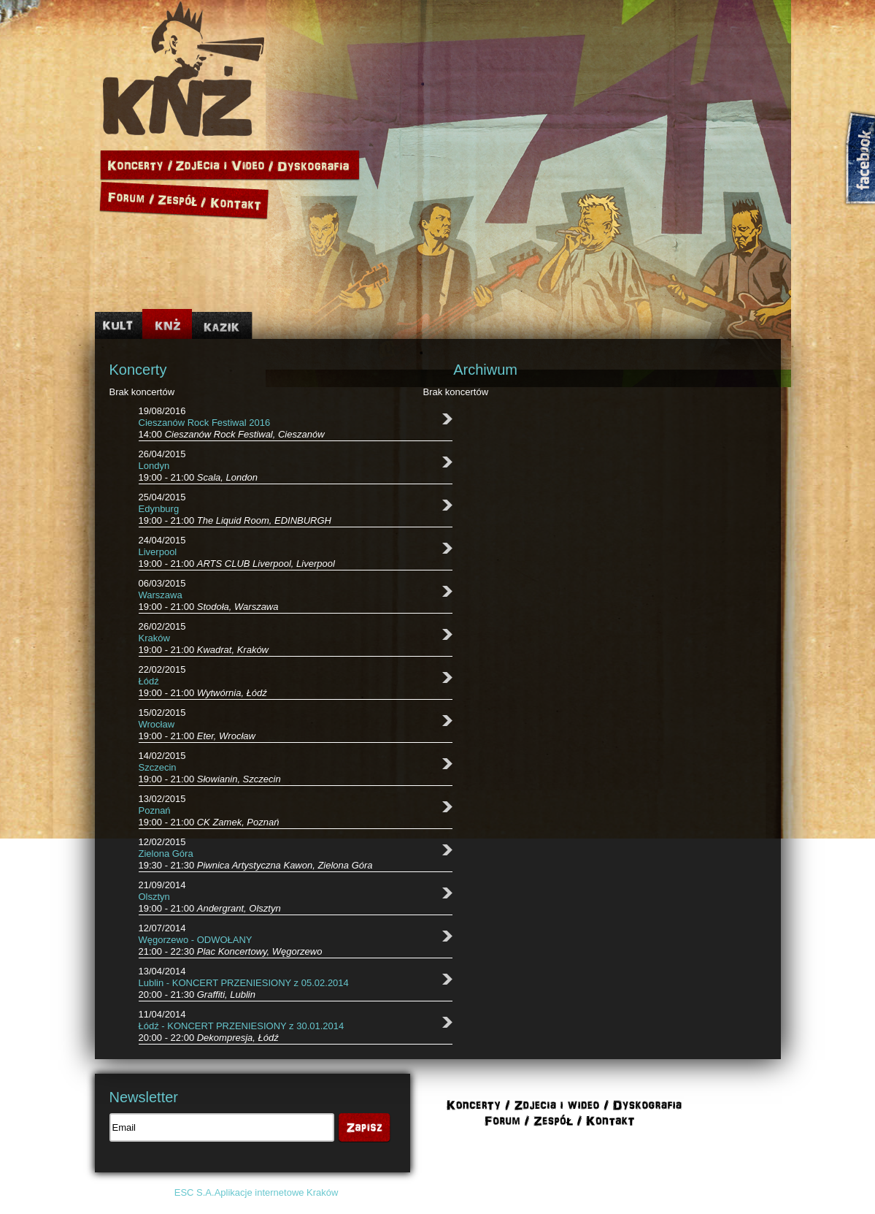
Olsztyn (154, 896)
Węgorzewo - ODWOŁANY (196, 939)
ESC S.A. (194, 1192)
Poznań (155, 810)
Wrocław (157, 724)
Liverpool (158, 551)
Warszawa (160, 594)
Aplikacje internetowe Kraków (277, 1192)
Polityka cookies (640, 1192)
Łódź (149, 681)
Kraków (154, 638)
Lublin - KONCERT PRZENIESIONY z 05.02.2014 (244, 982)
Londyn (154, 465)
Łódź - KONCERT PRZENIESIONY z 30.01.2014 (241, 1025)
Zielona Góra (166, 853)
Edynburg (159, 508)
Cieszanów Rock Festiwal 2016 (205, 422)
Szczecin (158, 767)
